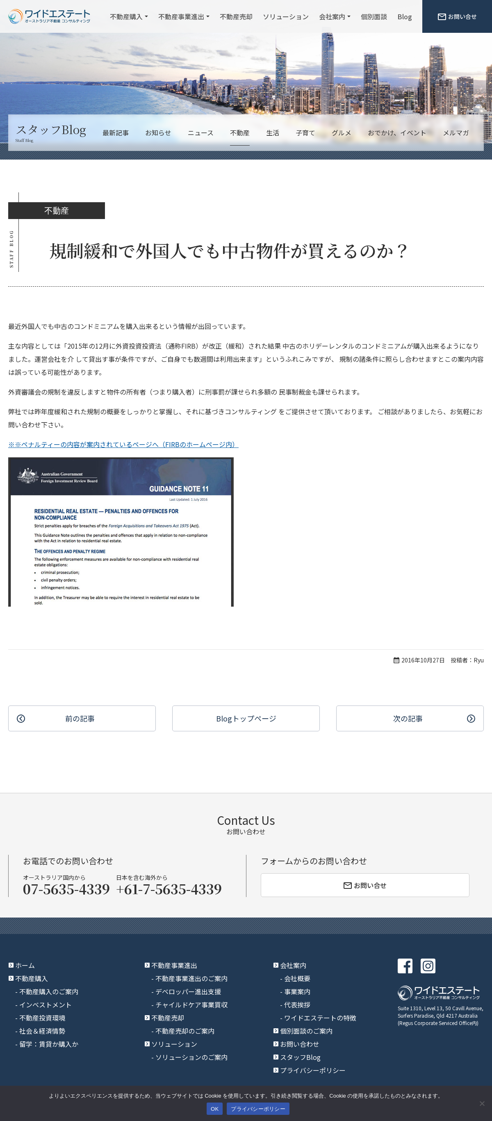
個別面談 (374, 16)
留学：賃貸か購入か (48, 1044)
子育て (305, 132)
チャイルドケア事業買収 (191, 1004)
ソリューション (286, 16)
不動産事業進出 (181, 16)
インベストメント (45, 1004)
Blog (404, 16)
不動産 (240, 132)
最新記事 (115, 132)
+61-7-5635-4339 (169, 888)
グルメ (341, 132)
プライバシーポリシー (313, 1070)
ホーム (25, 965)
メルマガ (456, 132)
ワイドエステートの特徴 (320, 1018)
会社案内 (332, 16)
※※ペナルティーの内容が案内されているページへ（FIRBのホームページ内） (123, 444)
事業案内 (297, 991)
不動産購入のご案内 (48, 991)
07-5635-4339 (66, 888)
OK (215, 1109)
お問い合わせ (299, 1044)
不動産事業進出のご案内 (191, 978)
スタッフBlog (300, 1057)
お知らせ (158, 132)
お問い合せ (457, 16)
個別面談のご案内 (306, 1031)
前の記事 (80, 718)
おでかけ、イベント (397, 132)
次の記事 (408, 718)
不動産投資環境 (42, 1018)
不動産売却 (236, 16)
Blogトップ (246, 718)
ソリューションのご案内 (191, 1057)
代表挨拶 (297, 1004)
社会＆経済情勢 (42, 1031)
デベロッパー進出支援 (188, 991)
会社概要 (297, 978)
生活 (272, 132)
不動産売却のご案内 (184, 1031)
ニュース (201, 132)
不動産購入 (126, 16)
